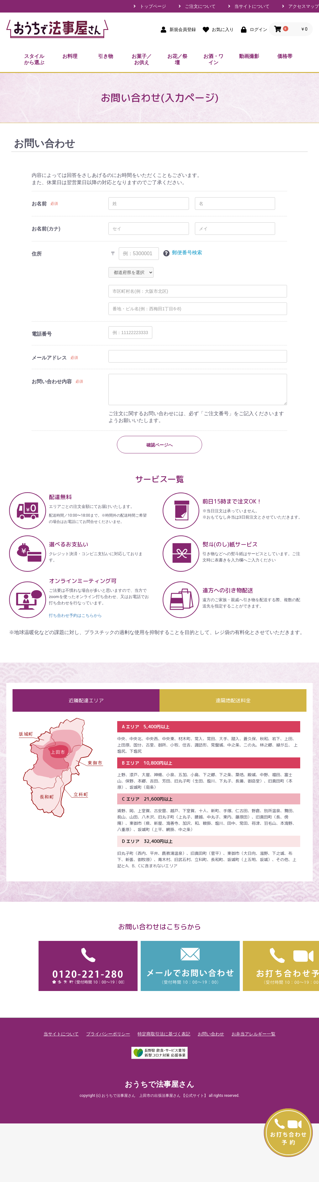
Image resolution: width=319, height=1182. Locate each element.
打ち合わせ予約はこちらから (75, 615)
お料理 (69, 56)
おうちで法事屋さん (159, 1084)
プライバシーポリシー (108, 1033)
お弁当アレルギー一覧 (253, 1033)
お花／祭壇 (177, 59)
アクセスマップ (303, 6)
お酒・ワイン (213, 59)
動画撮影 (249, 56)
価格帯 (284, 56)
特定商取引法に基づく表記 (164, 1033)
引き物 (105, 56)
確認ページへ (159, 444)
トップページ (153, 6)
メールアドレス (49, 358)
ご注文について (200, 6)
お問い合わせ (211, 1033)
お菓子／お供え (142, 59)
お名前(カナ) (46, 229)
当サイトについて (251, 6)
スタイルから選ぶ (34, 59)
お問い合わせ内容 (52, 382)
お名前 (39, 204)
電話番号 (42, 334)
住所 (37, 254)
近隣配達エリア (86, 700)
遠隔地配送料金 (233, 700)
